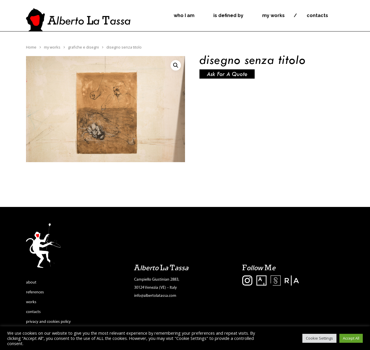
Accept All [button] (351, 338)
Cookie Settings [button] (319, 338)
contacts (317, 15)
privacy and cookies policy (48, 322)
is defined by (228, 15)
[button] (176, 65)
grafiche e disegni (83, 47)
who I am (184, 15)
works (31, 302)
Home (31, 47)
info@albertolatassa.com (155, 296)
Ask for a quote (227, 73)
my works (273, 15)
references (35, 292)
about (31, 282)
